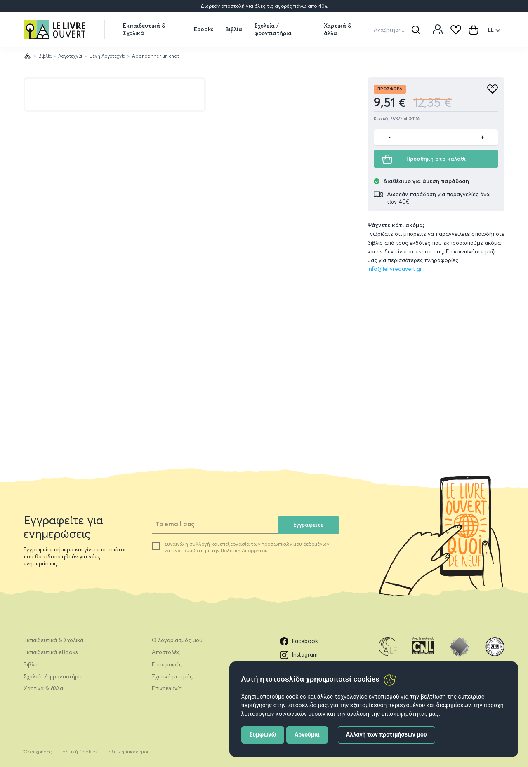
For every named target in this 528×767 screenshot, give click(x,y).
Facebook (299, 641)
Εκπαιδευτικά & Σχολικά (144, 29)
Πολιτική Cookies (78, 752)
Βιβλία (233, 29)
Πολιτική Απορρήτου (128, 752)
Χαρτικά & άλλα (337, 29)
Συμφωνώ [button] (263, 734)
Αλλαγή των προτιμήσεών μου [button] (386, 734)
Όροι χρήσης (38, 752)
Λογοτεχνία (70, 56)
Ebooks (204, 29)
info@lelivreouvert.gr (395, 268)
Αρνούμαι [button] (307, 734)
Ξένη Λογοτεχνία (107, 56)
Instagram (299, 655)
